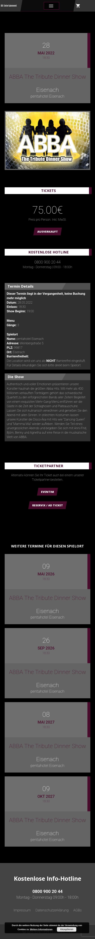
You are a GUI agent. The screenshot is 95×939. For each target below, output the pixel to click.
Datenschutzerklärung (52, 910)
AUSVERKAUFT (47, 231)
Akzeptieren (66, 929)
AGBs (77, 910)
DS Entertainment (9, 5)
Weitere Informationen (41, 929)
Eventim (47, 492)
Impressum (22, 910)
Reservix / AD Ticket (47, 505)
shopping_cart (78, 5)
